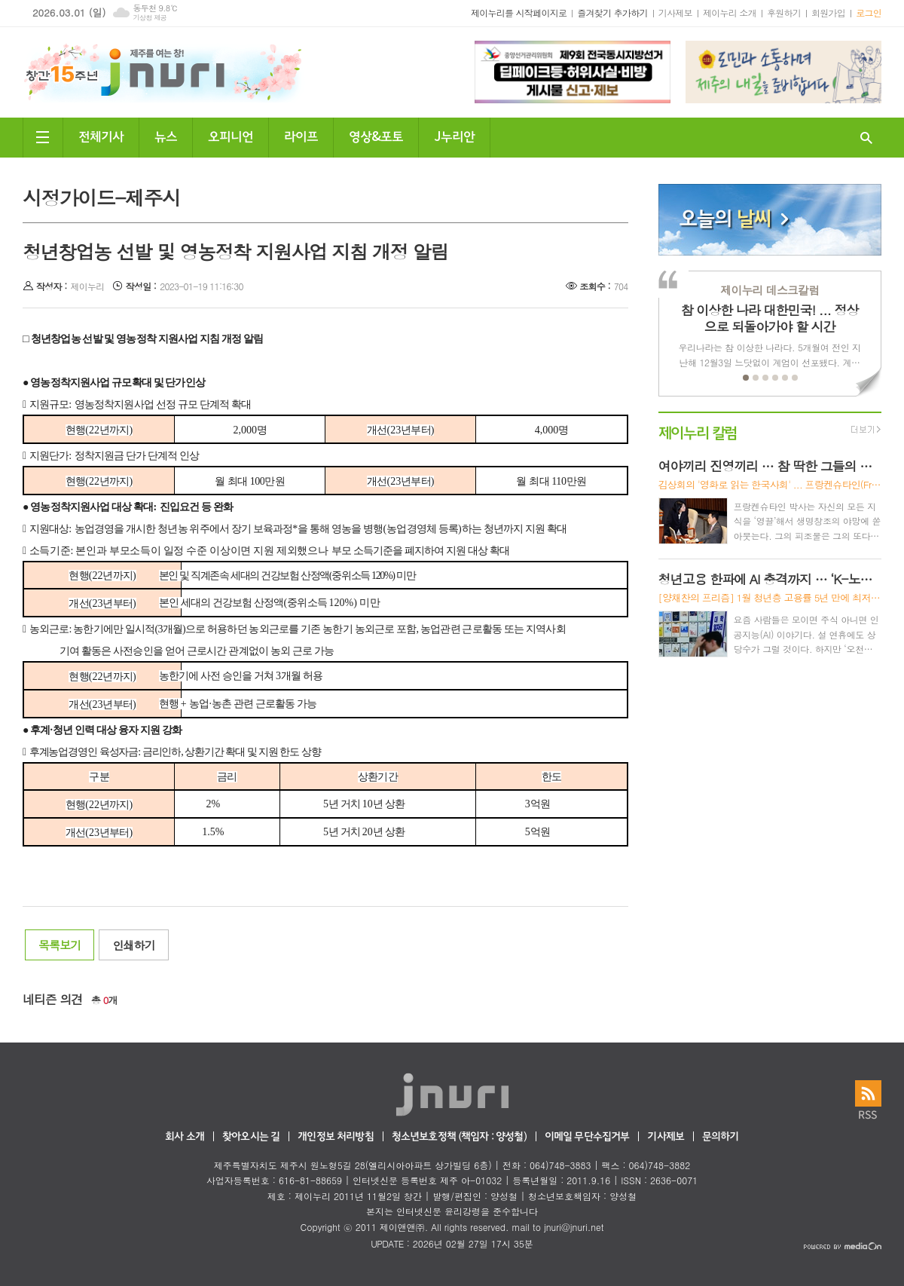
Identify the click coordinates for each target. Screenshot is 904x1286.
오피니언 (230, 135)
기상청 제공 (149, 18)
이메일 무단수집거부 (587, 1137)
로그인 (868, 12)
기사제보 (675, 12)
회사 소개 (184, 1137)
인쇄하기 (133, 945)
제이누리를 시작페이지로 (519, 12)
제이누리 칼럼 (698, 431)
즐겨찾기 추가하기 (612, 12)
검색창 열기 (866, 138)
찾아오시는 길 (250, 1137)
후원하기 (784, 12)
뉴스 (165, 135)
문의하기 (720, 1137)
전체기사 (101, 135)
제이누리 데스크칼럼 (769, 290)
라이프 (301, 135)
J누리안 (454, 135)
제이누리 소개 (729, 12)
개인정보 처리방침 (335, 1137)
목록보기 (59, 945)
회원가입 (828, 12)
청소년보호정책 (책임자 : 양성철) (459, 1137)
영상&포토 (376, 135)
